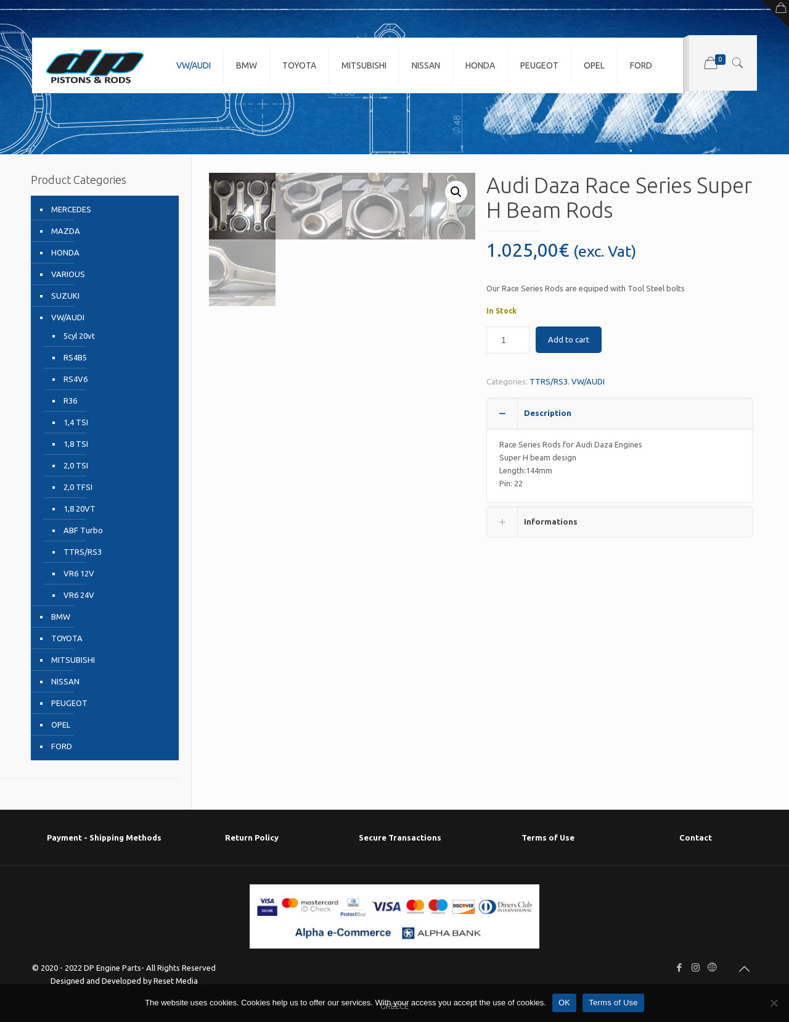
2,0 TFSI (77, 487)
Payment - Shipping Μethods (104, 837)
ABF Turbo (83, 530)
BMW (60, 616)
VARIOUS (68, 274)
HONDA (65, 252)
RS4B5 (75, 357)
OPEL (60, 724)
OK (564, 1002)
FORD (61, 746)
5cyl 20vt (79, 335)
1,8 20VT (79, 508)
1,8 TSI (75, 443)
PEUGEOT (69, 703)
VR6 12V (78, 573)
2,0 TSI (75, 465)
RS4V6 (75, 379)
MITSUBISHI (73, 659)
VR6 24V (78, 595)
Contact (695, 837)
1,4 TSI (75, 422)
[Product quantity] (507, 340)
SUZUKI (65, 295)
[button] (456, 192)
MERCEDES (71, 209)
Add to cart (568, 339)
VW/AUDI (588, 381)
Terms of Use (547, 837)
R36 (70, 400)
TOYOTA (67, 638)
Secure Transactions (400, 837)
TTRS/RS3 (548, 381)
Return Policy (252, 837)
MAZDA (65, 230)
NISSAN (65, 681)
